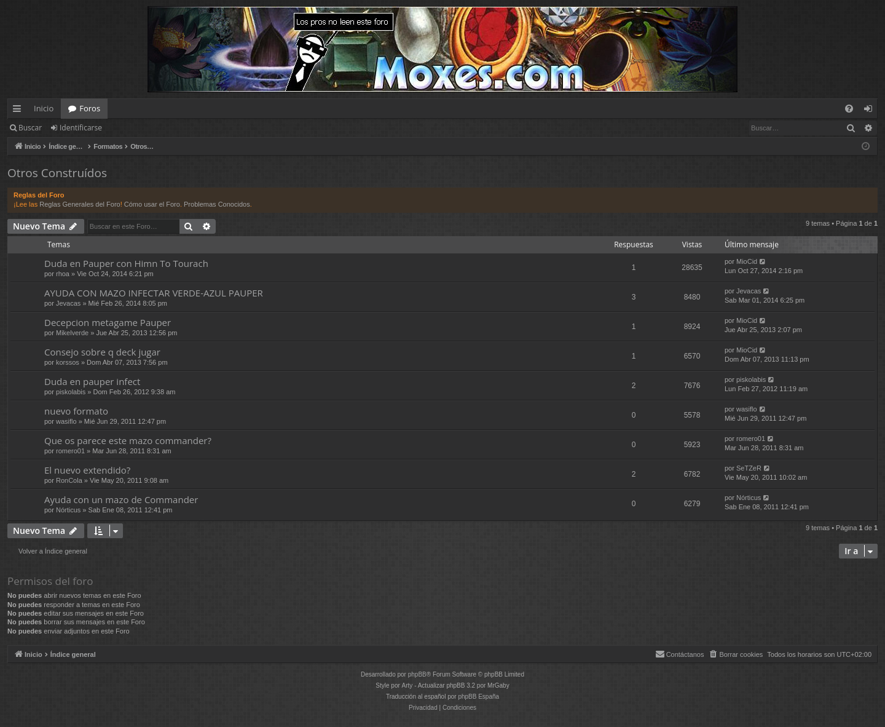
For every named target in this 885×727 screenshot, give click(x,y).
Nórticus (68, 510)
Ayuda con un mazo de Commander (121, 499)
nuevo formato (76, 411)
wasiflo (66, 421)
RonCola (69, 480)
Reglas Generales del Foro (79, 204)
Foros (89, 108)
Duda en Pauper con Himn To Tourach (126, 263)
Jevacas (68, 303)
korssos (67, 362)
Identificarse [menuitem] (871, 111)
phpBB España (478, 696)
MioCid (746, 261)
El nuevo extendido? (87, 470)
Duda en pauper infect (92, 381)
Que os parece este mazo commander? (127, 440)
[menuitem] (849, 108)
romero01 (70, 451)
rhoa (62, 273)
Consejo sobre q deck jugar (102, 352)
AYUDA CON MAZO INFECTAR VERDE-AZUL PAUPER (153, 293)
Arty (407, 685)
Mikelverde (72, 332)
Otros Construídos (57, 173)
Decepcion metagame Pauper (107, 322)
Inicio (43, 108)
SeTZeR (748, 468)
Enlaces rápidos (19, 111)
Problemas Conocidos (217, 204)
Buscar (30, 127)
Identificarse (81, 127)
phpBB (417, 674)
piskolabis (70, 391)
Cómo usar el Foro (152, 204)
